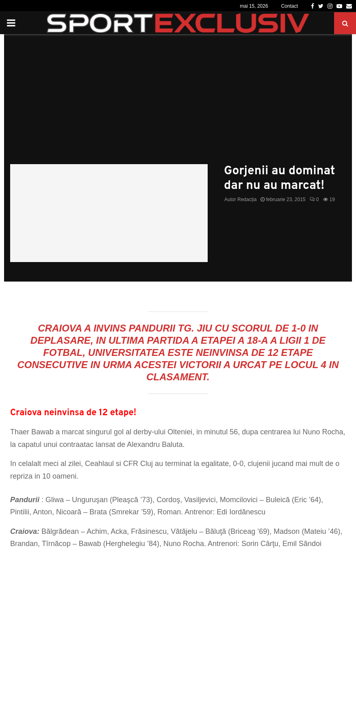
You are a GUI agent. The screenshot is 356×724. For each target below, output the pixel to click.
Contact (289, 6)
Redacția (246, 199)
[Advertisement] (178, 103)
